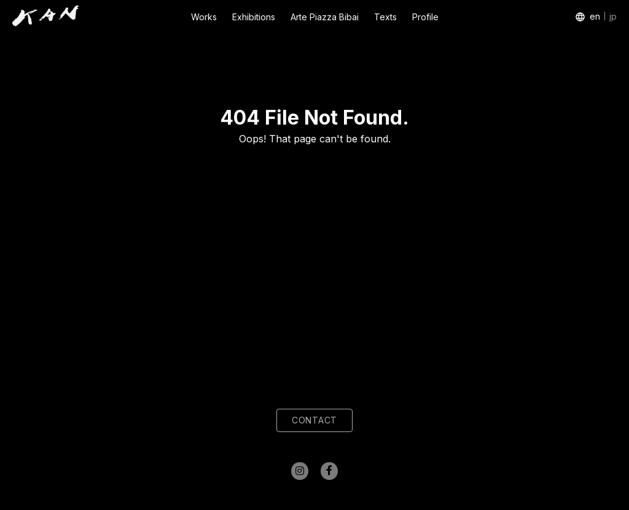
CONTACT (314, 420)
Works (204, 17)
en (595, 16)
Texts (385, 17)
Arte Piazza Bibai (325, 17)
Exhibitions (253, 17)
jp (613, 16)
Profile (425, 17)
